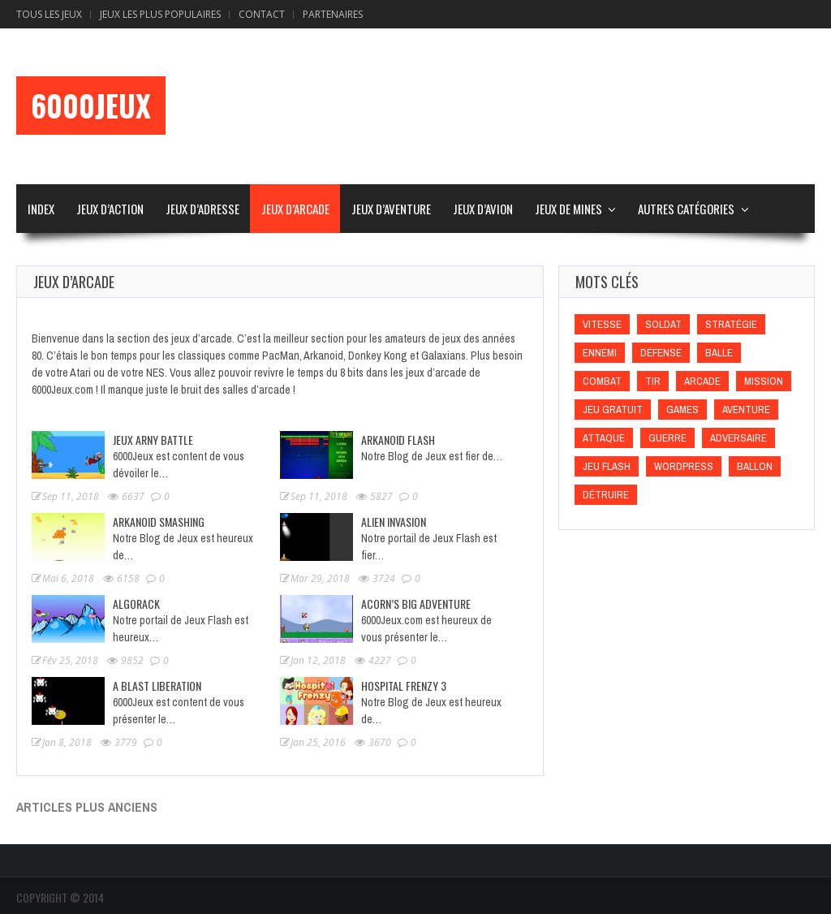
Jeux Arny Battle (153, 439)
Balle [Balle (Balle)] (719, 353)
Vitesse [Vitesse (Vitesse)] (602, 324)
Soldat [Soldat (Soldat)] (663, 324)
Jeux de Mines (568, 209)
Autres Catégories (686, 209)
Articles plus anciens (86, 807)
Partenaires (333, 14)
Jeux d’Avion (483, 209)
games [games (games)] (682, 409)
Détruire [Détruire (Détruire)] (606, 495)
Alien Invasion (393, 521)
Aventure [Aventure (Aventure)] (746, 409)
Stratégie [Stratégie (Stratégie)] (731, 324)
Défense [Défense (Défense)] (661, 353)
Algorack (136, 603)
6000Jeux (91, 105)
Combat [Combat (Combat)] (602, 381)
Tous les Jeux (49, 14)
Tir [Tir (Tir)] (653, 381)
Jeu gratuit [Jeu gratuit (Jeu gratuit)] (613, 409)
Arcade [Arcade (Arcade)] (702, 381)
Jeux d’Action (110, 209)
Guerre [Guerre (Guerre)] (667, 438)
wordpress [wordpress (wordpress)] (683, 466)
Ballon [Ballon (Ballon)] (755, 466)
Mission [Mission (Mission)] (763, 381)
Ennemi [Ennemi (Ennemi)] (600, 353)
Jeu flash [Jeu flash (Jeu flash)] (607, 466)
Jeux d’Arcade (295, 209)
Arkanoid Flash (398, 439)
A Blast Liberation (157, 685)
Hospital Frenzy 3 (403, 685)
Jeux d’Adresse (202, 209)
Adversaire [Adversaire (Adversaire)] (738, 438)
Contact (262, 14)
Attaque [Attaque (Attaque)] (604, 438)
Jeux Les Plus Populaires (160, 14)
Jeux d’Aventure (391, 209)
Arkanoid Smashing (159, 521)
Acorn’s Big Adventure (416, 603)
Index (41, 209)
